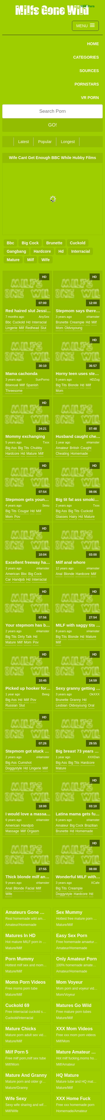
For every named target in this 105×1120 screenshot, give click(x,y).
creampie (77, 322)
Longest (68, 141)
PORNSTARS (86, 84)
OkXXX (94, 694)
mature (13, 259)
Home (93, 44)
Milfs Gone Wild (53, 10)
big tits (61, 385)
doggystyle (13, 768)
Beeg (45, 694)
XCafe (95, 882)
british (74, 448)
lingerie (11, 328)
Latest (23, 141)
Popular (45, 141)
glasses (62, 517)
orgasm (33, 831)
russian (11, 705)
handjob (18, 579)
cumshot (24, 763)
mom (59, 328)
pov (17, 517)
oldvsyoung (73, 328)
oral (91, 705)
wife (45, 259)
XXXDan (93, 757)
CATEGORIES (86, 57)
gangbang (16, 251)
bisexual (11, 385)
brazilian (91, 825)
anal (59, 574)
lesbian (61, 705)
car (8, 579)
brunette (54, 243)
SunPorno (42, 379)
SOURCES (89, 70)
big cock (30, 243)
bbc (10, 243)
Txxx (46, 442)
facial (29, 888)
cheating (62, 454)
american (12, 574)
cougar (23, 511)
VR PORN (90, 97)
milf (30, 259)
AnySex (44, 316)
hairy (73, 517)
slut (43, 328)
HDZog (95, 379)
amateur (62, 448)
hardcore (42, 251)
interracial (80, 251)
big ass (11, 448)
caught (86, 448)
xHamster (92, 316)
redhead (32, 328)
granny (75, 700)
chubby (36, 448)
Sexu (45, 505)
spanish (32, 385)
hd (61, 251)
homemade (79, 454)
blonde (73, 385)
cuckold (77, 243)
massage (12, 831)
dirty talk (25, 637)
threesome (13, 391)
